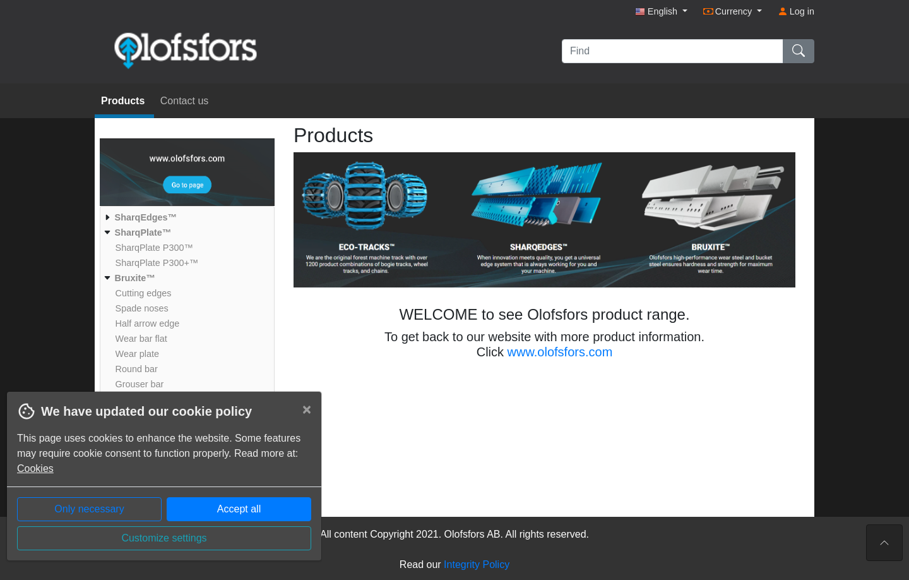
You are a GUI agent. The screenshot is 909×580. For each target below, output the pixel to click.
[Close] (306, 409)
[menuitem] (186, 217)
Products (124, 100)
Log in (796, 11)
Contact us (184, 100)
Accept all (239, 509)
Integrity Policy (476, 564)
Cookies (35, 468)
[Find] (672, 51)
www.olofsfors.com (560, 352)
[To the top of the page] (884, 542)
